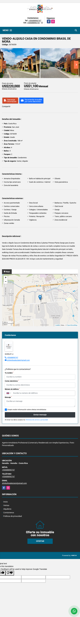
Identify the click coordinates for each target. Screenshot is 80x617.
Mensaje (8, 397)
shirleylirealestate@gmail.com (18, 360)
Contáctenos (8, 512)
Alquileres (7, 509)
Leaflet (57, 325)
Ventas (6, 505)
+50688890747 (34, 20)
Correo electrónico (12, 381)
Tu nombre (9, 373)
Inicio (5, 502)
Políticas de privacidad (12, 516)
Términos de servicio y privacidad (37, 420)
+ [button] (6, 278)
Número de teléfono (12, 389)
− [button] (6, 282)
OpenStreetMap (72, 325)
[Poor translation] (9, 573)
